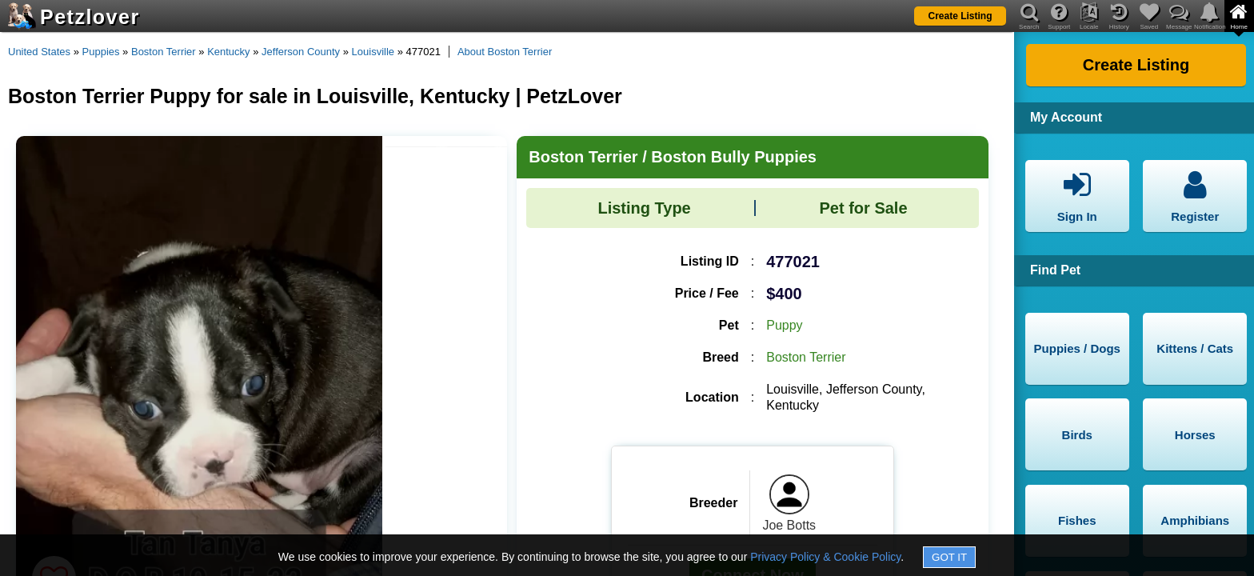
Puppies (101, 52)
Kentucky (228, 52)
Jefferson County (301, 52)
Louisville (373, 52)
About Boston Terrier (504, 52)
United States (39, 52)
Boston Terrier (163, 52)
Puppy (784, 325)
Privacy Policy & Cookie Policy (825, 556)
